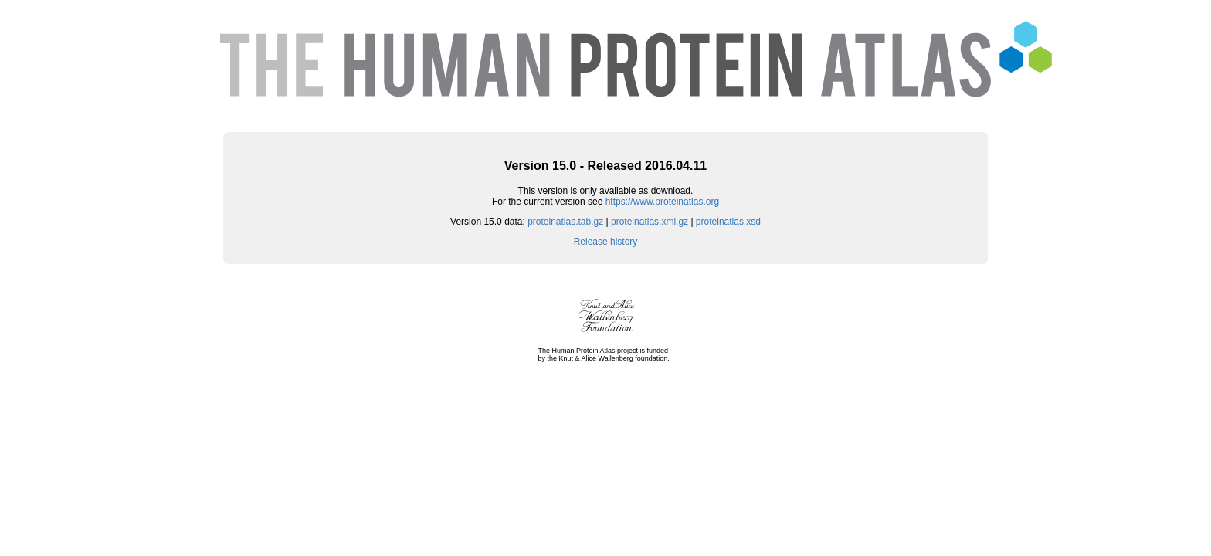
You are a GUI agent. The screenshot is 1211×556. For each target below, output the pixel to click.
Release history (606, 241)
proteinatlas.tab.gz (565, 221)
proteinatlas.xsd (728, 221)
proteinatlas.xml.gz (649, 221)
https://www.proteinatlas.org (662, 201)
